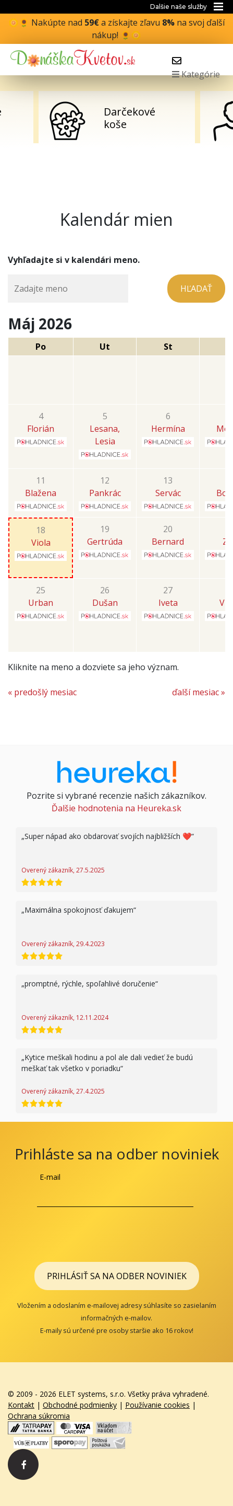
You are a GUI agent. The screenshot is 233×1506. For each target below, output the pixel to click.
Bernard (168, 541)
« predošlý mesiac (42, 692)
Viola (41, 542)
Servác (168, 493)
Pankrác (105, 493)
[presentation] (117, 1232)
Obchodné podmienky (80, 1405)
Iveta (168, 602)
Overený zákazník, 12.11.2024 (64, 1017)
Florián (40, 428)
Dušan (105, 602)
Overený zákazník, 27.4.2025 (63, 1091)
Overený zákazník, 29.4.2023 (63, 943)
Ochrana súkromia (39, 1416)
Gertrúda (104, 541)
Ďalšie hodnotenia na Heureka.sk (116, 808)
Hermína (168, 428)
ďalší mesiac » (198, 692)
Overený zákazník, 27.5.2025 (63, 870)
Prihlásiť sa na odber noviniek (117, 1276)
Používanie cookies (157, 1405)
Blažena (40, 493)
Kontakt (21, 1405)
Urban (40, 602)
